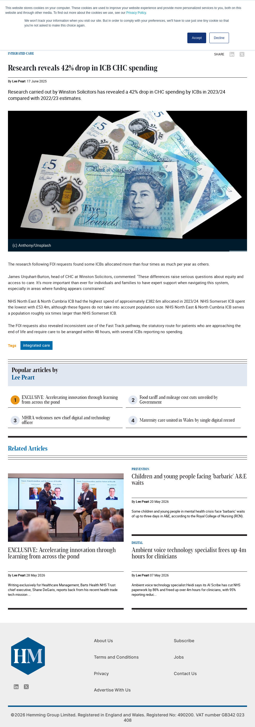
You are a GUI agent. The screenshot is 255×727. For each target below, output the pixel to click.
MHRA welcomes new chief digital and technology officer (66, 420)
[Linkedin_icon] (16, 686)
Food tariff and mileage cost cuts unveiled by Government (179, 400)
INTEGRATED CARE (21, 53)
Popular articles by (35, 370)
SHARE (219, 54)
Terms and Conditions (116, 657)
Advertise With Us (112, 690)
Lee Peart (18, 81)
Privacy (101, 673)
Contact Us (185, 673)
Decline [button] (219, 38)
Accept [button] (197, 38)
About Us (103, 640)
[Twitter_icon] (26, 686)
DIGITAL (137, 542)
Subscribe (184, 640)
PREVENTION (140, 469)
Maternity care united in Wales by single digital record (187, 420)
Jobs (179, 657)
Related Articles (27, 449)
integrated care (36, 345)
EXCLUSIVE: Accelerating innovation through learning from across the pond (70, 400)
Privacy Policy (136, 13)
